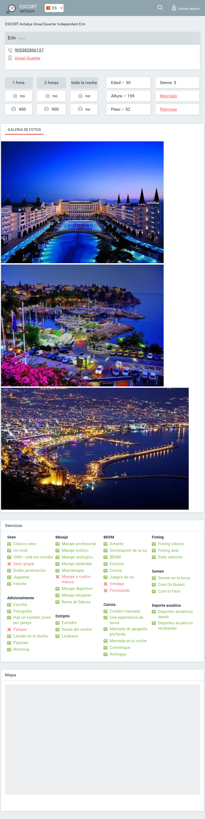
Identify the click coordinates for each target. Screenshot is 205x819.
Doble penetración (29, 570)
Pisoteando (120, 590)
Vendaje (117, 583)
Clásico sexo (25, 543)
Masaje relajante (76, 595)
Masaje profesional (79, 543)
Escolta (20, 604)
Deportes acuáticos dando (175, 614)
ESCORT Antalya (18, 24)
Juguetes (21, 577)
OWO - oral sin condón (33, 557)
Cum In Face (169, 591)
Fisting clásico (171, 543)
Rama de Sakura (76, 602)
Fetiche (19, 583)
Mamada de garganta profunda (128, 631)
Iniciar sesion (186, 8)
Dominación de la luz (128, 550)
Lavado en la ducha (30, 636)
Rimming (21, 649)
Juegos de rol (122, 577)
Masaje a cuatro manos (76, 579)
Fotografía (22, 611)
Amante (117, 543)
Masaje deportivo (77, 588)
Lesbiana (70, 636)
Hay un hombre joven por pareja (32, 620)
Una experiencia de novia (126, 620)
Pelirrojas (168, 109)
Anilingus (118, 654)
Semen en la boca (174, 578)
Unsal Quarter (44, 24)
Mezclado (168, 96)
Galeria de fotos (24, 129)
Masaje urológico (77, 557)
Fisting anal (168, 550)
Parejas (20, 629)
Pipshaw (20, 642)
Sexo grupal (23, 563)
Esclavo (117, 563)
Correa (116, 570)
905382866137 (29, 50)
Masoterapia (73, 570)
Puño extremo (170, 557)
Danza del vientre (77, 629)
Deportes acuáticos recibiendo (175, 626)
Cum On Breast (171, 584)
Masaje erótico (75, 550)
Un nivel (20, 550)
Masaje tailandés (77, 563)
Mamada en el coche (128, 640)
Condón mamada (125, 611)
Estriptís (69, 622)
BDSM (115, 557)
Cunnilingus (120, 647)
